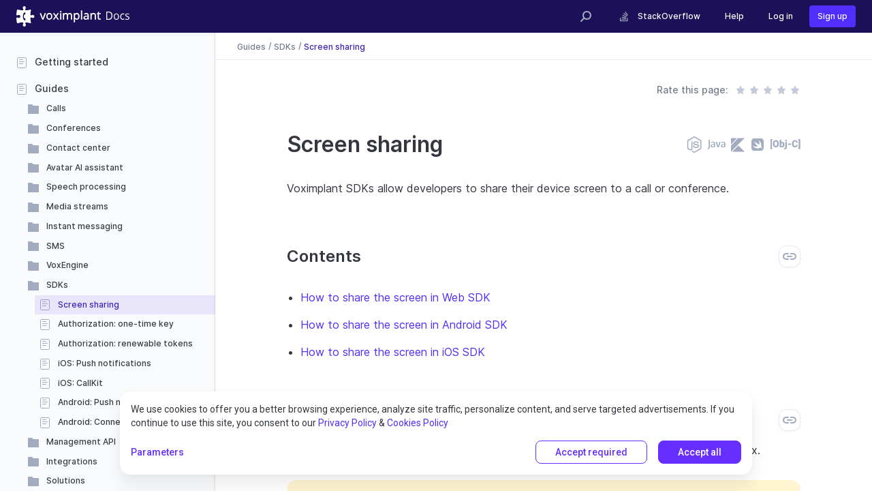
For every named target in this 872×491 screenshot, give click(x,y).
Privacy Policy (347, 422)
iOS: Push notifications (104, 363)
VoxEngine (67, 265)
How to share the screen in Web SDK (395, 297)
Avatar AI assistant (84, 167)
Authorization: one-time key (116, 323)
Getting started (71, 62)
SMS (55, 246)
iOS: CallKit (80, 383)
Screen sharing (88, 304)
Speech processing (86, 186)
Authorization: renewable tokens (125, 343)
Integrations (71, 461)
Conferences (73, 128)
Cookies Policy (417, 422)
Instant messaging (84, 226)
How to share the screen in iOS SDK (392, 352)
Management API (81, 441)
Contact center (78, 148)
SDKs (57, 285)
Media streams (77, 206)
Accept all (699, 452)
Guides (52, 88)
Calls (56, 108)
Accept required (591, 452)
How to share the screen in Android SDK (404, 324)
